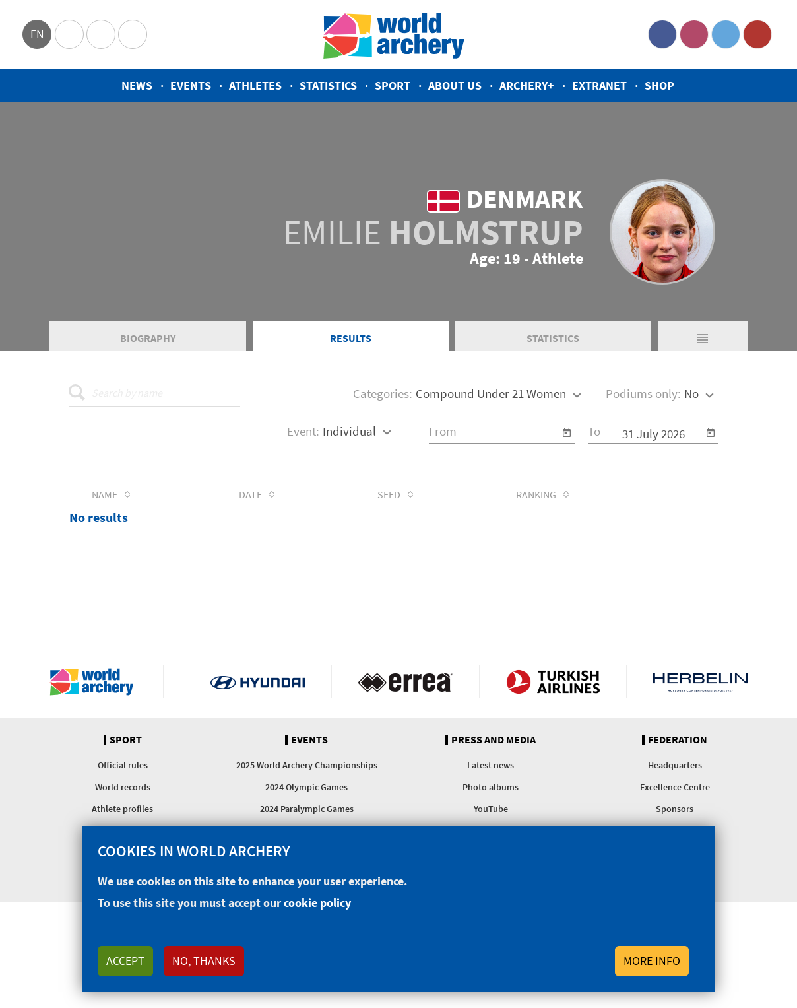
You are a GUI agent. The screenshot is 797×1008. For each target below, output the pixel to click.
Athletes (255, 85)
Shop (659, 85)
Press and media (493, 742)
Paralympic (100, 34)
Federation (677, 742)
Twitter (725, 34)
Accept (125, 960)
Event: (303, 432)
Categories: (382, 395)
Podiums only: (643, 395)
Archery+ (526, 85)
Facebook (662, 34)
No (691, 395)
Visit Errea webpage (405, 683)
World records (122, 789)
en (37, 34)
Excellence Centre (675, 789)
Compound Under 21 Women (491, 395)
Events (190, 85)
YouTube (757, 34)
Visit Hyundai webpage (257, 683)
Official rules (123, 767)
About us (455, 85)
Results (350, 339)
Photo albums (490, 789)
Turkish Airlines (553, 683)
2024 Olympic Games (306, 789)
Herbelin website (700, 683)
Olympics (69, 34)
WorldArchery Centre (132, 34)
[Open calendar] (567, 434)
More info (651, 960)
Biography (147, 339)
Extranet (599, 85)
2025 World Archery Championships (306, 767)
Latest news (490, 767)
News (136, 85)
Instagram (694, 34)
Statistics (328, 85)
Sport (392, 85)
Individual (349, 432)
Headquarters (675, 767)
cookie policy (317, 902)
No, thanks (204, 960)
